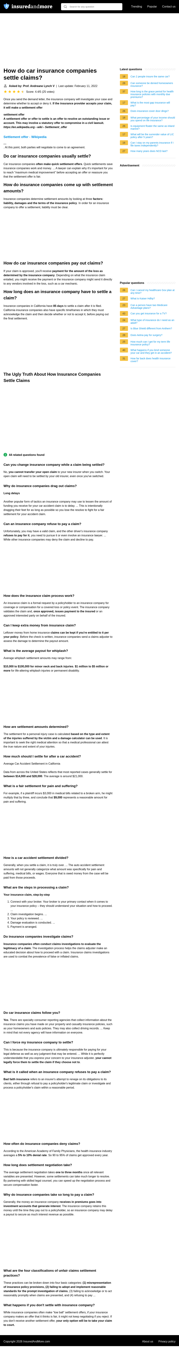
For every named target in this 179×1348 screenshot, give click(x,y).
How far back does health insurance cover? (151, 360)
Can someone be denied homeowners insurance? (152, 84)
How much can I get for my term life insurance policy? (150, 343)
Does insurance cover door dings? (150, 111)
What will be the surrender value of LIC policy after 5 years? (152, 136)
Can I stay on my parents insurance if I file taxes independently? (152, 144)
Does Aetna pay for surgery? (146, 335)
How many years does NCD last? (149, 151)
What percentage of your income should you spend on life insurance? (153, 119)
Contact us (169, 6)
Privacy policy (167, 1341)
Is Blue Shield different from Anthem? (151, 328)
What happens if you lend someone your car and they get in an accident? (151, 351)
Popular (152, 6)
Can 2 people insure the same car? (150, 76)
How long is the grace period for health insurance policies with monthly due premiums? (152, 94)
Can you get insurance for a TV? (149, 313)
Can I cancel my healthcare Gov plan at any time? (153, 291)
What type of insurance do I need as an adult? (152, 321)
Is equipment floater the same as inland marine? (152, 127)
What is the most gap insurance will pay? (150, 104)
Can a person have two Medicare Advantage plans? (149, 306)
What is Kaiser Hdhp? (143, 298)
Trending (136, 6)
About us (147, 1341)
